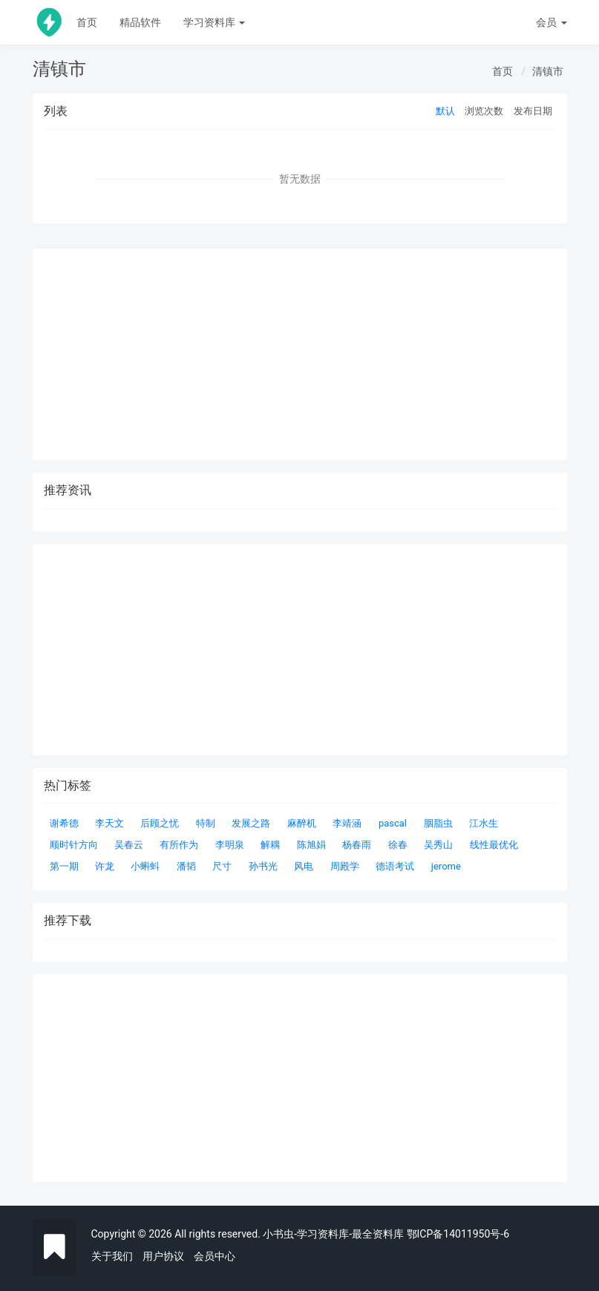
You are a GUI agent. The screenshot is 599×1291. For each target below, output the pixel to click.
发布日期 (533, 110)
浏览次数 (484, 110)
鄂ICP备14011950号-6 (458, 1234)
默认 (445, 110)
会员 (551, 22)
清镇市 (547, 71)
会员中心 (214, 1256)
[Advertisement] (300, 1078)
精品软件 (140, 22)
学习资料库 (214, 22)
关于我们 (112, 1256)
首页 (86, 22)
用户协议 (163, 1256)
